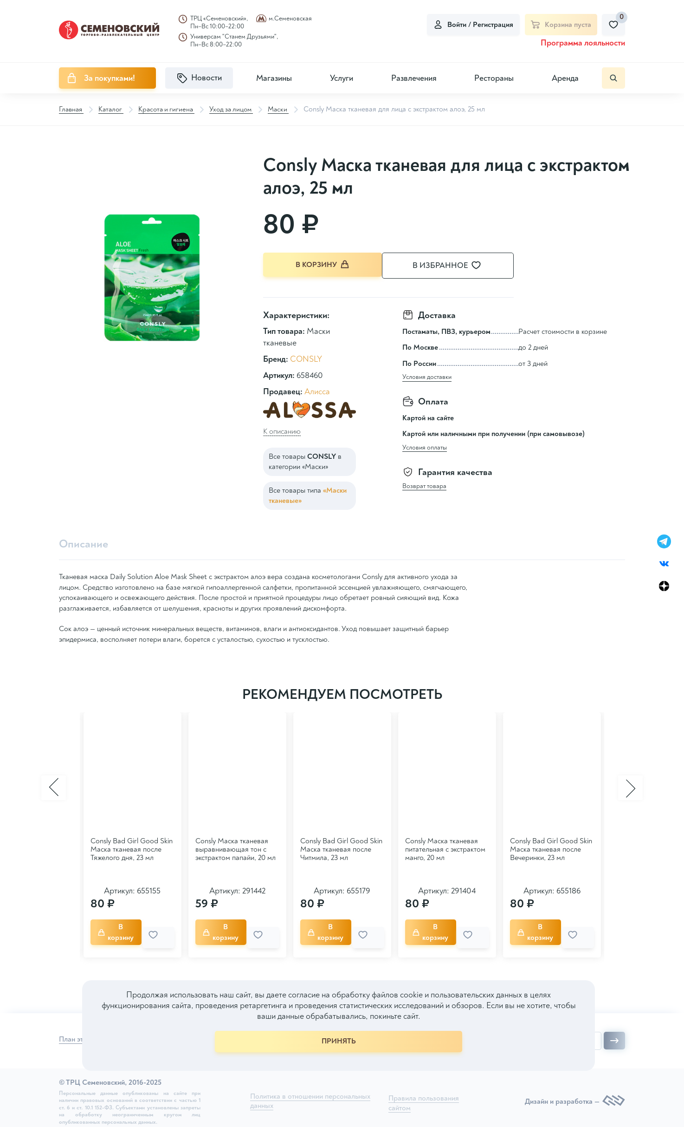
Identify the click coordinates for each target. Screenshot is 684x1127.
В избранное (458, 266)
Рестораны (494, 78)
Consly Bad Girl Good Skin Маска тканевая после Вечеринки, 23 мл (551, 848)
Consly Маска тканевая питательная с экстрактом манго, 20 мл (445, 848)
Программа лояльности (583, 43)
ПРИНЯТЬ (339, 1041)
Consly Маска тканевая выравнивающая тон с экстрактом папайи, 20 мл (235, 848)
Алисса (317, 390)
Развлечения (414, 78)
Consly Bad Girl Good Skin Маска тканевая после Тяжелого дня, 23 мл (131, 848)
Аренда (565, 78)
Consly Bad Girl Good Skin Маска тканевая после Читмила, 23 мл (341, 848)
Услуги (341, 78)
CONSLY (306, 357)
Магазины (274, 78)
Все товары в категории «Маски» (305, 460)
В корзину (323, 265)
